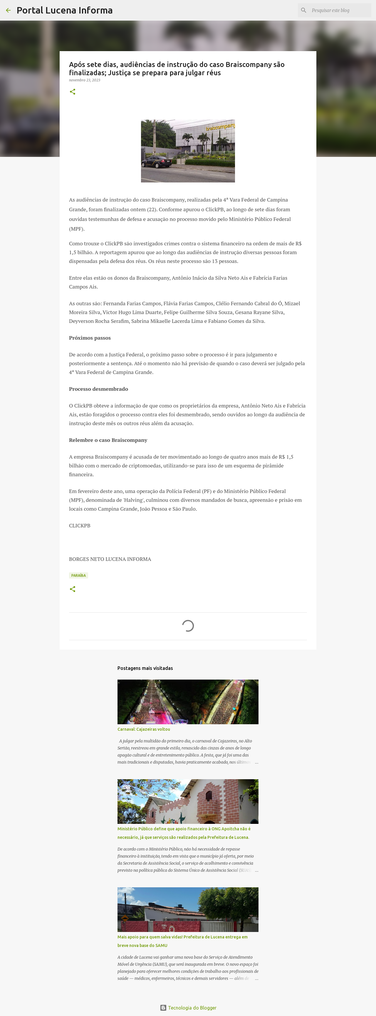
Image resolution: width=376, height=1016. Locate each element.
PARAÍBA (78, 575)
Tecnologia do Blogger (188, 1007)
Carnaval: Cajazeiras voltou (144, 729)
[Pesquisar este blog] (340, 10)
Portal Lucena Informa (64, 10)
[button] (72, 92)
